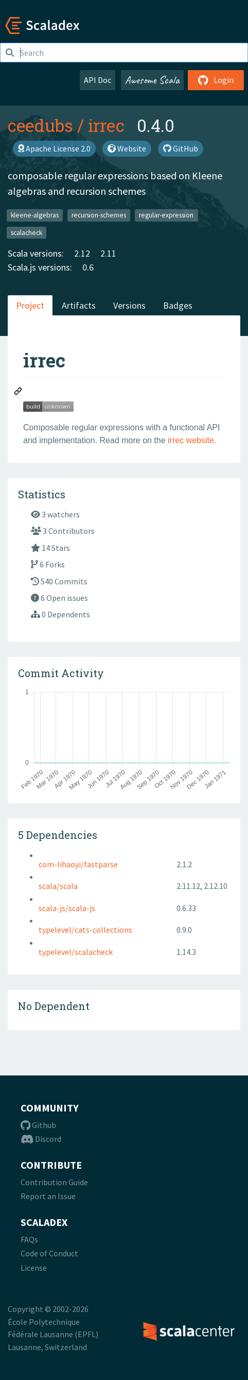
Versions (129, 305)
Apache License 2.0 (54, 148)
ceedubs (40, 125)
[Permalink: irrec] (18, 392)
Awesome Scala (152, 80)
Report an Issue (48, 1196)
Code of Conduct (49, 1253)
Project (30, 305)
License (34, 1268)
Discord (41, 1139)
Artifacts (79, 305)
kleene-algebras (35, 215)
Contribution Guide (54, 1182)
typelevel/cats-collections (85, 929)
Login (216, 80)
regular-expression (166, 215)
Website (127, 148)
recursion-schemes (99, 215)
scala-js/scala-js (67, 908)
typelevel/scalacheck (76, 952)
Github (38, 1125)
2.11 (108, 253)
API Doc (97, 80)
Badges (177, 305)
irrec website (191, 440)
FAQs (29, 1239)
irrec (106, 125)
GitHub (180, 148)
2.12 (82, 253)
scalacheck (26, 232)
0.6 (88, 267)
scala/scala (58, 886)
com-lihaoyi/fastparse (78, 864)
